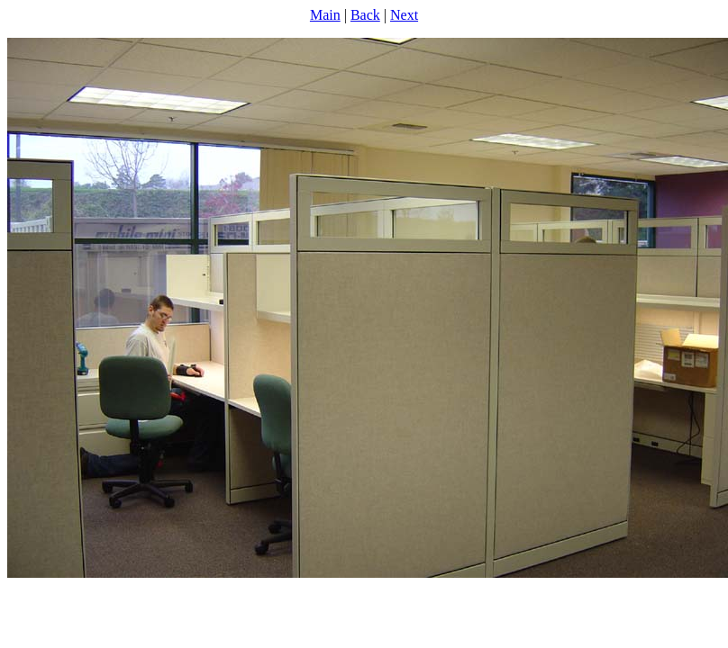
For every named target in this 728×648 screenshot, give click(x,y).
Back (365, 14)
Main (325, 14)
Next (404, 14)
